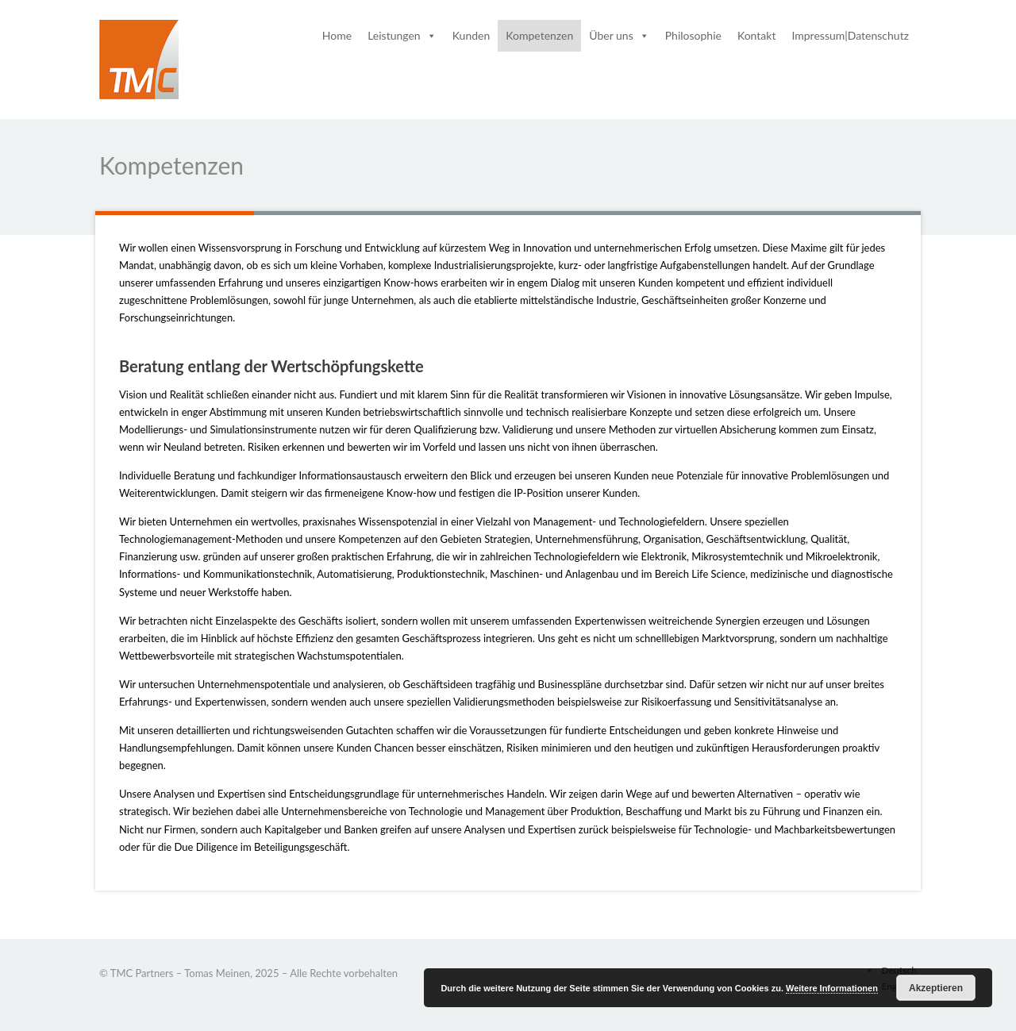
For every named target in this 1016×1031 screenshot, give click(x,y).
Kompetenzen (539, 35)
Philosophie (693, 35)
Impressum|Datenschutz (850, 35)
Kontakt (756, 35)
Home (337, 35)
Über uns (618, 35)
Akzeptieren (936, 988)
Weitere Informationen (832, 988)
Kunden (471, 35)
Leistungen (402, 35)
